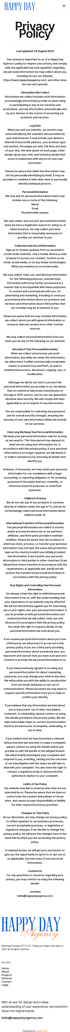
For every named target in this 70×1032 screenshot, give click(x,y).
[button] (64, 5)
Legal (4, 984)
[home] (19, 6)
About (5, 971)
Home (5, 968)
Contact (6, 981)
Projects (6, 975)
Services (6, 978)
